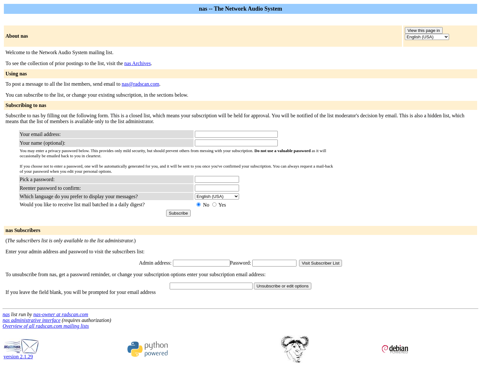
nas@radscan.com (140, 84)
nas (6, 314)
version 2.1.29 (21, 354)
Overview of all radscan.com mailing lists (46, 326)
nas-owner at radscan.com (60, 314)
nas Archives (137, 63)
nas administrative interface (32, 320)
